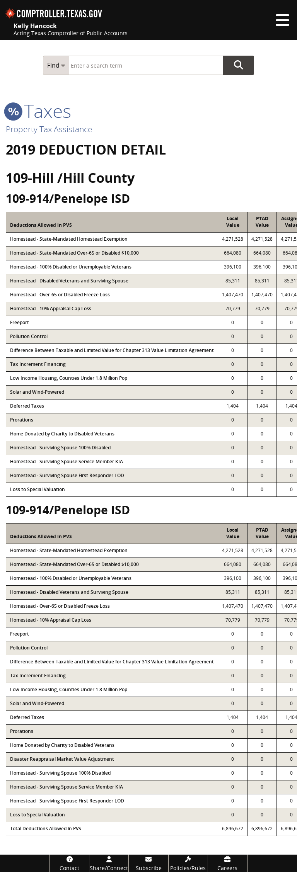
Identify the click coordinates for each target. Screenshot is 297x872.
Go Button (238, 65)
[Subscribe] (148, 863)
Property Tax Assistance (49, 129)
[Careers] (227, 863)
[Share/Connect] (108, 863)
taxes (38, 110)
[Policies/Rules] (188, 863)
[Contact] (69, 863)
